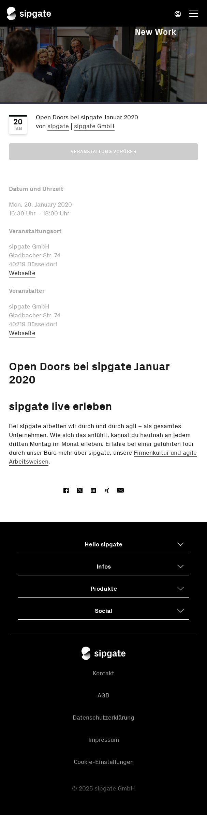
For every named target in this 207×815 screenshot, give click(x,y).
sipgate (58, 126)
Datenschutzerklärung (103, 717)
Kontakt (103, 673)
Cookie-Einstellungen (104, 762)
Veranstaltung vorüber (104, 151)
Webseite (22, 273)
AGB (103, 695)
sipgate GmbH (94, 126)
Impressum (103, 739)
